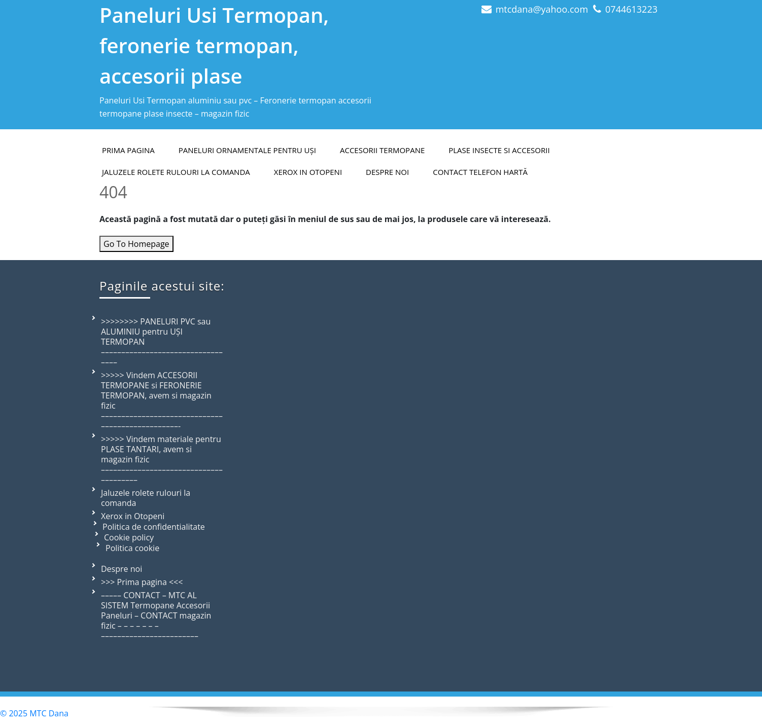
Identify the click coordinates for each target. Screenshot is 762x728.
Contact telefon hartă (480, 172)
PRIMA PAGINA (128, 150)
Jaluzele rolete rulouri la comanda (176, 172)
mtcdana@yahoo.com (542, 9)
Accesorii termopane (382, 150)
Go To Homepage (136, 243)
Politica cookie (132, 548)
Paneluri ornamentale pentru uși (247, 150)
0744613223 (631, 9)
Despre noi (121, 568)
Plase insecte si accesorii (498, 150)
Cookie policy (129, 537)
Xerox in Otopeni (308, 172)
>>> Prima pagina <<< (142, 582)
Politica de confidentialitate (153, 526)
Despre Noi (387, 172)
